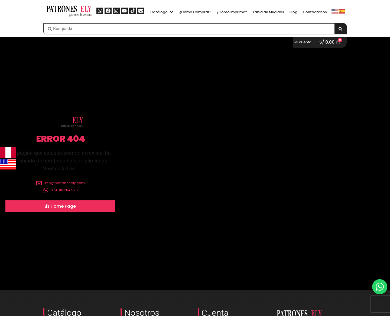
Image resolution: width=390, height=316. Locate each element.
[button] (162, 12)
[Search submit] (340, 29)
